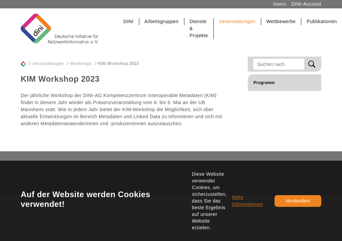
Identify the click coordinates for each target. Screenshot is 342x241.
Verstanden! (298, 201)
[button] (128, 21)
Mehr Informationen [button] (247, 200)
